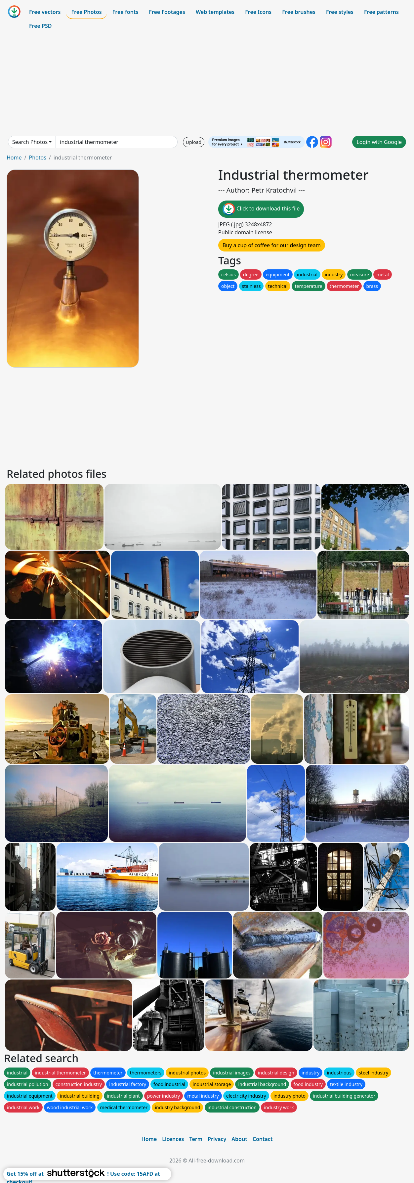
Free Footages (167, 12)
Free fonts (125, 12)
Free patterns (381, 12)
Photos (37, 157)
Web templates (215, 12)
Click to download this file (261, 209)
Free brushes (298, 12)
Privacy (217, 1139)
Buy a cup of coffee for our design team (272, 245)
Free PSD (40, 25)
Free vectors (45, 12)
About (239, 1139)
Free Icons (258, 12)
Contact (263, 1139)
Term (195, 1139)
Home (14, 157)
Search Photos (30, 142)
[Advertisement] (207, 84)
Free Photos (86, 12)
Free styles (339, 12)
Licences (173, 1139)
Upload (193, 142)
